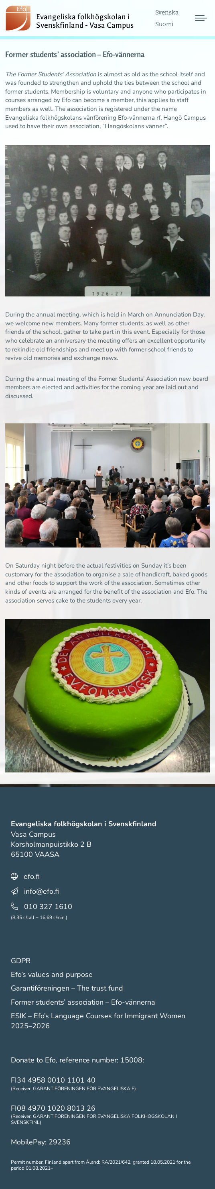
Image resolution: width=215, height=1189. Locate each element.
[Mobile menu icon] (201, 21)
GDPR (20, 961)
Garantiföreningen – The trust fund (67, 988)
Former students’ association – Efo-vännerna (83, 1002)
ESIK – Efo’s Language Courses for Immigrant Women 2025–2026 (98, 1021)
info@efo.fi (41, 891)
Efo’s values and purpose (52, 974)
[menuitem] (167, 15)
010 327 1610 (48, 906)
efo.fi (32, 876)
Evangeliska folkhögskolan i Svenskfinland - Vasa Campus (88, 21)
